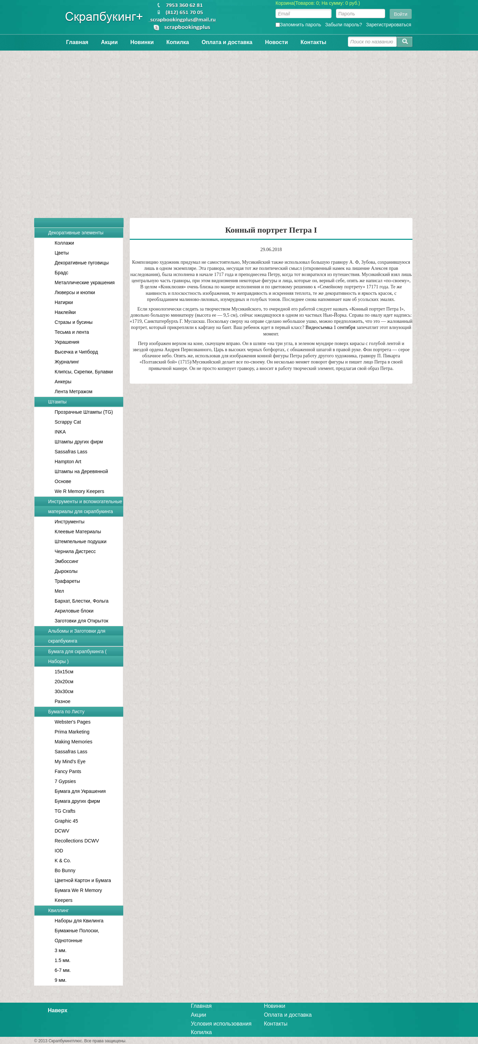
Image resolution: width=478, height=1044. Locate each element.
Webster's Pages (72, 722)
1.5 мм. (63, 960)
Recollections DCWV (77, 840)
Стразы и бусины (74, 322)
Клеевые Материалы (78, 531)
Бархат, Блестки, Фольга (82, 601)
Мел (59, 591)
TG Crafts (65, 811)
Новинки (142, 42)
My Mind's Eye (70, 761)
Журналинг (67, 362)
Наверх (57, 1010)
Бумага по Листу (66, 711)
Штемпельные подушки (81, 541)
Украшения (67, 342)
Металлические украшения (85, 282)
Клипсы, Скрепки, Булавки (84, 371)
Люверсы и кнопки (75, 292)
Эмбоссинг (67, 561)
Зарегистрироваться (388, 24)
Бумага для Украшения (80, 791)
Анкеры (63, 381)
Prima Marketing (72, 731)
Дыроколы (66, 571)
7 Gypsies (65, 781)
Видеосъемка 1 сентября (330, 327)
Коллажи (64, 243)
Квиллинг (58, 910)
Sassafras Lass (71, 451)
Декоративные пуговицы (82, 262)
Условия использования (221, 1024)
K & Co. (63, 860)
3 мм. (61, 950)
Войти (400, 14)
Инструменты (69, 521)
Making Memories (73, 741)
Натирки (64, 302)
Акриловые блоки (74, 611)
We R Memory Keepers (79, 491)
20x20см (64, 681)
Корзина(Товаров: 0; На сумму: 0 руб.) (318, 3)
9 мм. (61, 980)
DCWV (62, 831)
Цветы (62, 253)
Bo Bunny (65, 870)
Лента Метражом (74, 391)
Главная (77, 42)
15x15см (64, 671)
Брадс (61, 272)
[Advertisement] (239, 131)
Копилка (177, 42)
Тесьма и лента (72, 332)
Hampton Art (68, 461)
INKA (60, 432)
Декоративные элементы (75, 232)
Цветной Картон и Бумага (83, 880)
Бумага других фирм (77, 801)
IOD (59, 850)
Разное (62, 701)
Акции (109, 42)
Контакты (313, 42)
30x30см (64, 691)
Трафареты (67, 581)
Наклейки (65, 312)
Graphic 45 (66, 821)
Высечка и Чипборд (76, 352)
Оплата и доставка (226, 42)
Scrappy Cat (68, 422)
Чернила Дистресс (75, 551)
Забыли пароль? (343, 24)
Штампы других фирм (79, 441)
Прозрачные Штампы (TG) (84, 412)
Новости (276, 42)
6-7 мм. (63, 970)
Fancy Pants (68, 771)
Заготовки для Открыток (81, 620)
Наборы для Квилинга (79, 920)
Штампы (57, 401)
